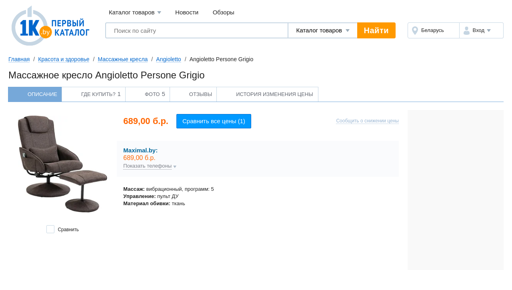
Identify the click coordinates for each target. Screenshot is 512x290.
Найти (376, 30)
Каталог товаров (135, 12)
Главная (19, 59)
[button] (481, 30)
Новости (186, 12)
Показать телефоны (147, 166)
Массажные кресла (123, 59)
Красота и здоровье (63, 59)
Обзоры (223, 12)
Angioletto (168, 59)
